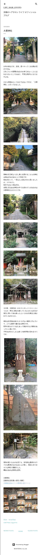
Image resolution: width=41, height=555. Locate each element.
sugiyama (14, 522)
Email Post (12, 519)
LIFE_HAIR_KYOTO (12, 8)
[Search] (36, 3)
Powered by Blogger (20, 544)
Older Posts (33, 530)
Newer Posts (8, 530)
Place (8, 522)
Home (20, 531)
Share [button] (5, 519)
